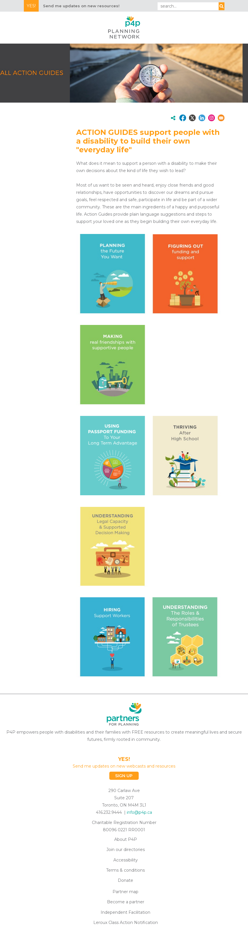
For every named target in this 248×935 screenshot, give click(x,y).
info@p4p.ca (139, 812)
